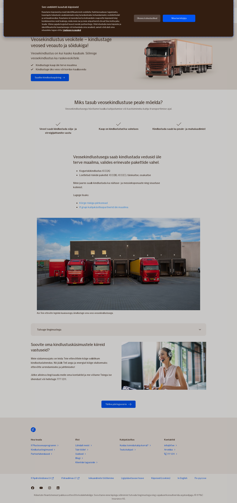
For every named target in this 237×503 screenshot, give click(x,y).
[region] (118, 18)
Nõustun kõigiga (179, 18)
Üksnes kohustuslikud (147, 18)
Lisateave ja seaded (72, 30)
